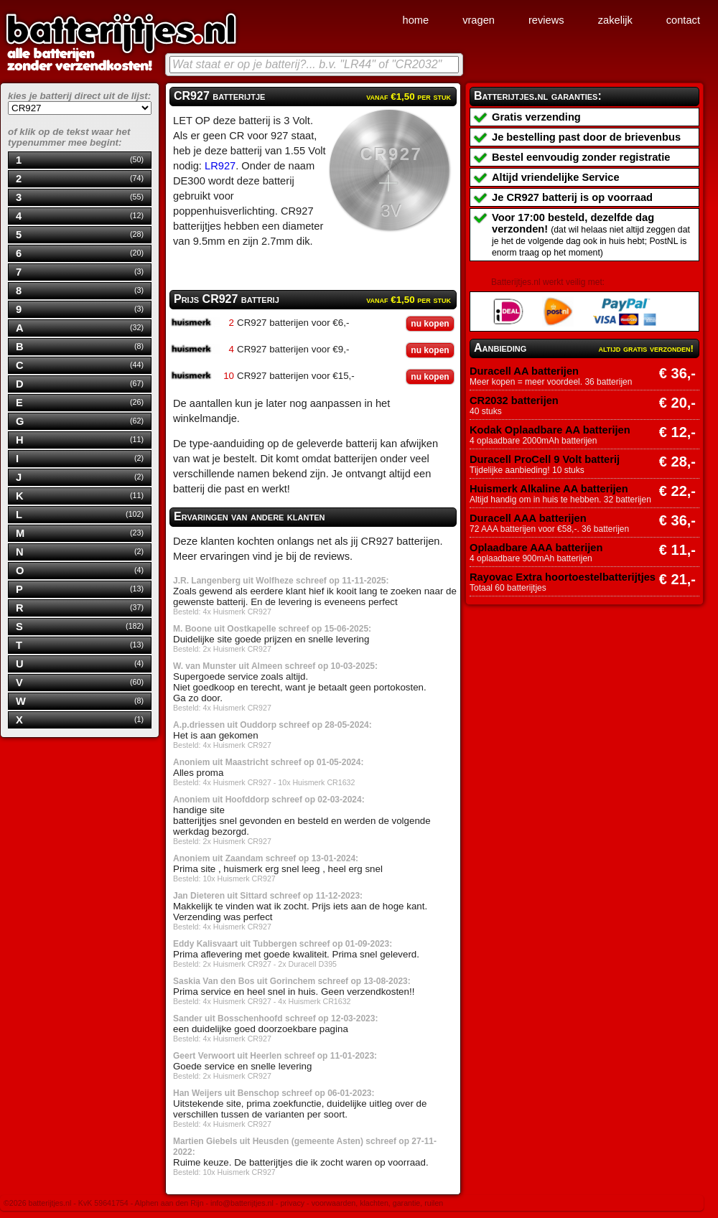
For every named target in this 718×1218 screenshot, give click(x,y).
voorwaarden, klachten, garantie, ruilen (378, 1203)
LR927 (220, 166)
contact (683, 20)
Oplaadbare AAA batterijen (536, 547)
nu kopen (430, 324)
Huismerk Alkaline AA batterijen (549, 489)
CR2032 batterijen (514, 400)
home (415, 20)
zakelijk (615, 20)
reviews (546, 20)
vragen (478, 20)
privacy (292, 1203)
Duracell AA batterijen (524, 371)
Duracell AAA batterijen (528, 518)
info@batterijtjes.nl (242, 1203)
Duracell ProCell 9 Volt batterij (545, 459)
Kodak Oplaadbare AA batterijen (550, 430)
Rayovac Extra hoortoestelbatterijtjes (563, 577)
